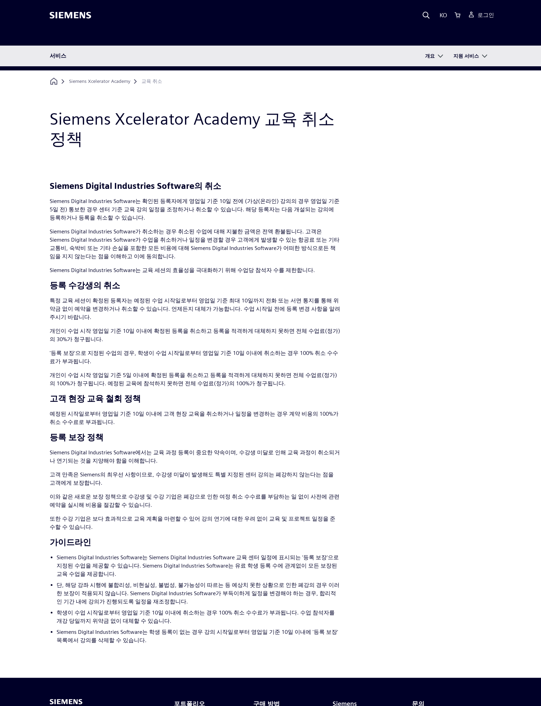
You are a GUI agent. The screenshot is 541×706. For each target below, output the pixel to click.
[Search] (426, 15)
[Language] (442, 15)
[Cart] (457, 15)
